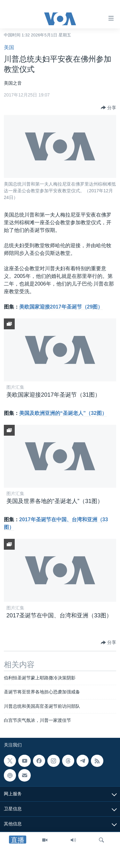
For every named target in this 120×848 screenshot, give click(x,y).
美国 (9, 47)
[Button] (108, 107)
